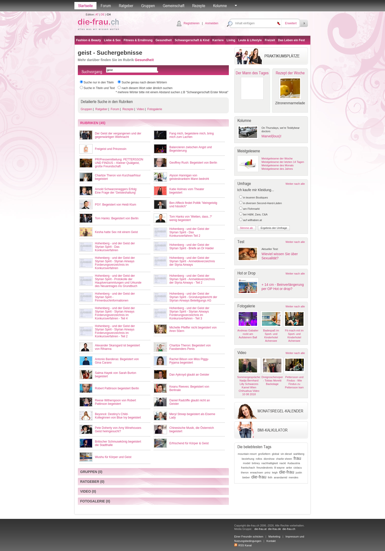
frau (297, 458)
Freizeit (270, 40)
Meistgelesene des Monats (277, 165)
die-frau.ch (288, 528)
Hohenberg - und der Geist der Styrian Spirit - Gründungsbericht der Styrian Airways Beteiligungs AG (193, 297)
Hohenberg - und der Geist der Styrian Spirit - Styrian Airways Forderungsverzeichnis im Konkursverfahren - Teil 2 (115, 331)
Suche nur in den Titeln (99, 82)
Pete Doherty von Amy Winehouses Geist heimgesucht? (118, 429)
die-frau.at (260, 528)
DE (103, 14)
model (246, 463)
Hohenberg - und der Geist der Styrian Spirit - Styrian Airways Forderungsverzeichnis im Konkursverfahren (115, 263)
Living (231, 40)
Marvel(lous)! (271, 136)
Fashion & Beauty (88, 40)
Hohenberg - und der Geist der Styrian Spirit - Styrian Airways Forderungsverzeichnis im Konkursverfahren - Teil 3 (189, 313)
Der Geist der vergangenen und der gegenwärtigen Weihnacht (118, 135)
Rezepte (198, 5)
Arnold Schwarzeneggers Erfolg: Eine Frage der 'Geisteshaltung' (116, 190)
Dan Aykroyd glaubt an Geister (189, 374)
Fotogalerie (154, 109)
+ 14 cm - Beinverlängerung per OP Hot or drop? (282, 287)
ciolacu (297, 467)
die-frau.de (274, 528)
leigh (275, 472)
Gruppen (148, 5)
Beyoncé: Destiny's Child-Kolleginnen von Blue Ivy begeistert (118, 415)
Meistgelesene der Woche (277, 158)
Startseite (85, 5)
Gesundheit (163, 40)
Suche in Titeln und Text (99, 88)
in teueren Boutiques (255, 197)
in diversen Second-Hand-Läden (262, 203)
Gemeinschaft (173, 5)
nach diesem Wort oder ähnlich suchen (147, 88)
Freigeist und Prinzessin (110, 149)
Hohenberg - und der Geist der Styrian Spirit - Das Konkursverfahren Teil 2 (189, 232)
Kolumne (220, 5)
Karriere (218, 40)
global (275, 453)
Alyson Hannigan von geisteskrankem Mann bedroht (189, 177)
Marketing (274, 536)
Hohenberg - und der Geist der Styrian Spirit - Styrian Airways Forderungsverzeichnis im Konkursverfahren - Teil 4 (115, 313)
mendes (293, 477)
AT (96, 14)
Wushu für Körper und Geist (113, 457)
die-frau (286, 472)
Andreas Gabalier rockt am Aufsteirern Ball (248, 334)
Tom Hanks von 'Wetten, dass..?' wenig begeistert (190, 218)
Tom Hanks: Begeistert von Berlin (116, 218)
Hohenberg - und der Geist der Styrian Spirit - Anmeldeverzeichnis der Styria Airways (192, 261)
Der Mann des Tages (252, 72)
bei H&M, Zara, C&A (255, 214)
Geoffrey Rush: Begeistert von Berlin (193, 162)
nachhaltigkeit (269, 463)
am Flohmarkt (251, 208)
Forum (106, 5)
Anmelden (211, 23)
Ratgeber (126, 5)
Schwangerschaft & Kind (192, 40)
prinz (268, 472)
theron (244, 472)
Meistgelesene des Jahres (277, 168)
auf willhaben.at (252, 220)
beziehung (248, 458)
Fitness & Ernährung (138, 40)
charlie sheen (284, 458)
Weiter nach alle (295, 183)
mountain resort (247, 453)
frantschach (248, 467)
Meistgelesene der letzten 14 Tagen (282, 161)
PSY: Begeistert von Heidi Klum (115, 204)
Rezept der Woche (290, 72)
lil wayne (279, 467)
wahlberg (298, 453)
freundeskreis (265, 467)
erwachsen (256, 472)
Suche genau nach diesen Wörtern (144, 82)
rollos (259, 458)
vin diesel (286, 453)
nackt (282, 463)
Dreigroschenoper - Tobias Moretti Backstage (272, 380)
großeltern (264, 453)
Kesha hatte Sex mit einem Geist (116, 232)
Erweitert (291, 23)
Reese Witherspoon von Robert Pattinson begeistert (115, 402)
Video (140, 109)
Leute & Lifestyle (250, 40)
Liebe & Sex (112, 40)
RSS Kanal (243, 545)
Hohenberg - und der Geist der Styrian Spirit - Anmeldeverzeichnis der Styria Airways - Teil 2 (192, 279)
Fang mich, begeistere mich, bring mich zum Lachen (191, 135)
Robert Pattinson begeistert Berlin (117, 388)
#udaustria (293, 463)
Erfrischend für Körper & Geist (189, 443)
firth (270, 477)
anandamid (280, 477)
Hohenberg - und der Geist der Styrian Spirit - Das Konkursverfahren (115, 247)
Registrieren (192, 23)
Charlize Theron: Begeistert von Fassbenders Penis (190, 347)
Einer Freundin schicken (248, 536)
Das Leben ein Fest (291, 40)
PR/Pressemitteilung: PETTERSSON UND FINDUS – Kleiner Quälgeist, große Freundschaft (119, 163)
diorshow (269, 458)
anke (289, 467)
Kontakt (270, 540)
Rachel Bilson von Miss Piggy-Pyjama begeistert (189, 360)
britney (256, 463)
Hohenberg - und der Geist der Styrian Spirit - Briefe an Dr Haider (191, 246)
